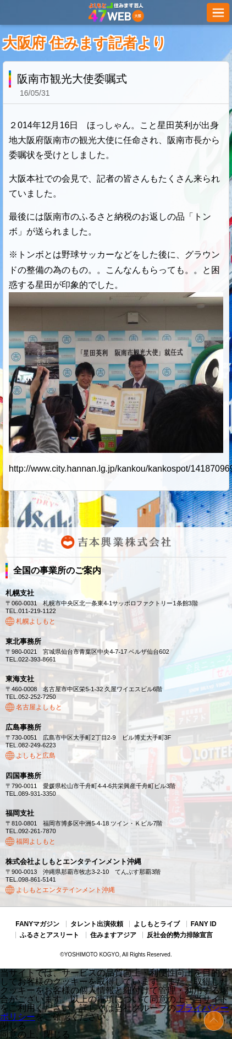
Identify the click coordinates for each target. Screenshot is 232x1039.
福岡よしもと (36, 841)
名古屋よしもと (39, 707)
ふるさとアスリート (49, 935)
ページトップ (214, 1021)
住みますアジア (113, 935)
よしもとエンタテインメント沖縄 (65, 890)
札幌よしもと (36, 621)
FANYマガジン (37, 924)
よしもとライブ (157, 924)
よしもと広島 (36, 755)
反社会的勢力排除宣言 (180, 935)
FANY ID (204, 924)
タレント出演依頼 (96, 924)
